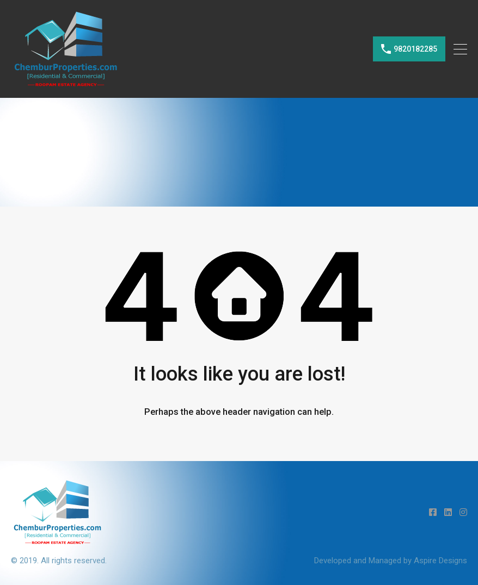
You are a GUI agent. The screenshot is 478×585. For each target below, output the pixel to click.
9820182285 (415, 49)
